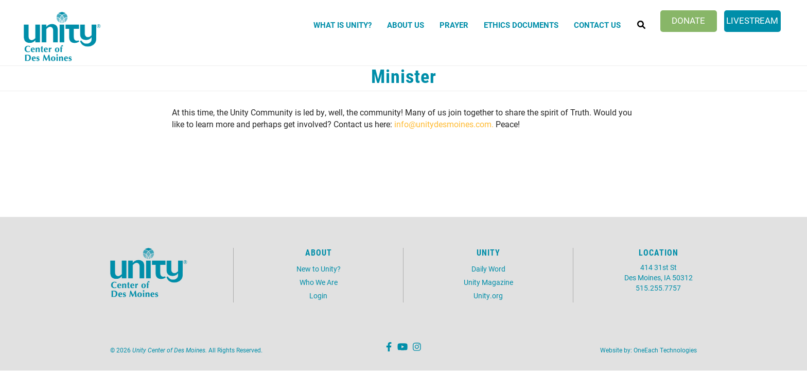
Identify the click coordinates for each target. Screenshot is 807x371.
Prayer (454, 25)
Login (318, 295)
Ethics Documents (521, 25)
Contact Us (597, 25)
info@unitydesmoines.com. (444, 124)
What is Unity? (342, 25)
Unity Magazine (488, 282)
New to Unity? (318, 269)
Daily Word (488, 269)
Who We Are (319, 282)
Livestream (752, 20)
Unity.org (488, 295)
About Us (405, 25)
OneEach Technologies (665, 350)
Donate (688, 20)
